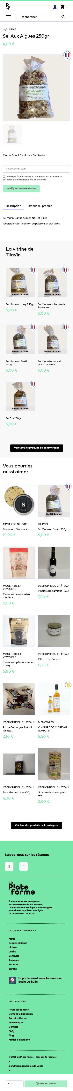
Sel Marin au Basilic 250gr (53, 529)
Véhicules (14, 956)
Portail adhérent (18, 1018)
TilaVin (9, 29)
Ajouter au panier (45, 1083)
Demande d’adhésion (21, 1014)
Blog (11, 1035)
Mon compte (16, 1022)
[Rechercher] (44, 17)
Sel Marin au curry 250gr (20, 304)
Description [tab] (13, 206)
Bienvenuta (46, 722)
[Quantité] (14, 1084)
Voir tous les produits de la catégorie (36, 825)
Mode (12, 939)
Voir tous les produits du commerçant (36, 447)
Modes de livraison (19, 1040)
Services (13, 964)
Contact (13, 1027)
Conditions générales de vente (26, 1066)
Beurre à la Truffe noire (16, 529)
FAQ (11, 1031)
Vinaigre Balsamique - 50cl (53, 591)
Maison (13, 947)
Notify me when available (21, 188)
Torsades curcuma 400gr (17, 792)
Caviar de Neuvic (15, 524)
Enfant (13, 969)
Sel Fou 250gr (13, 418)
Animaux (14, 960)
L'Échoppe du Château (53, 586)
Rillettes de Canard (49, 659)
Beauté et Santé (18, 943)
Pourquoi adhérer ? (19, 1010)
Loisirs (12, 952)
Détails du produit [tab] (40, 206)
